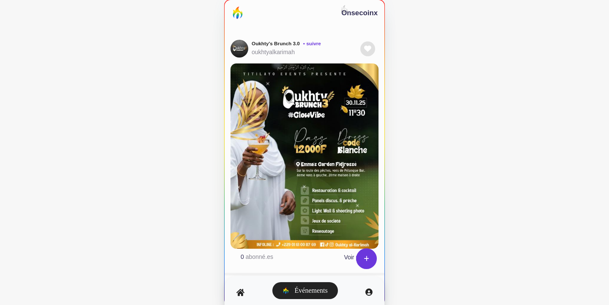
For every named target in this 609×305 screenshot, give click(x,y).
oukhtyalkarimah (273, 52)
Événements (305, 290)
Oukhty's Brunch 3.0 (276, 43)
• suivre (312, 43)
